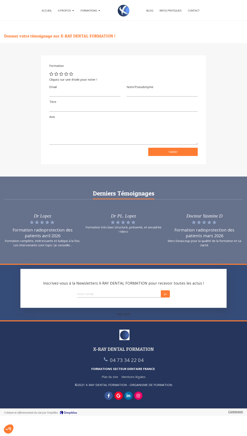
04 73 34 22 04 (127, 360)
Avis (52, 117)
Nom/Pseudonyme (140, 87)
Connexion (235, 411)
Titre (52, 102)
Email (53, 87)
